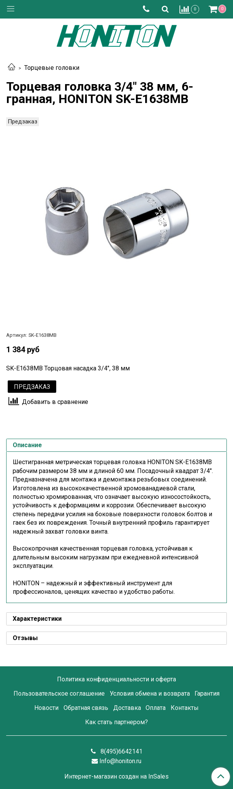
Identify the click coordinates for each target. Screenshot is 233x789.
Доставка (127, 707)
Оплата (156, 707)
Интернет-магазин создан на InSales (116, 777)
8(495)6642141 (120, 751)
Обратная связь (86, 707)
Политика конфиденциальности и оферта (116, 679)
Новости (46, 707)
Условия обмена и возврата (150, 693)
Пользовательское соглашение (59, 693)
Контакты (185, 707)
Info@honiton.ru (120, 761)
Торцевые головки (51, 67)
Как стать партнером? (116, 722)
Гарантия (207, 693)
